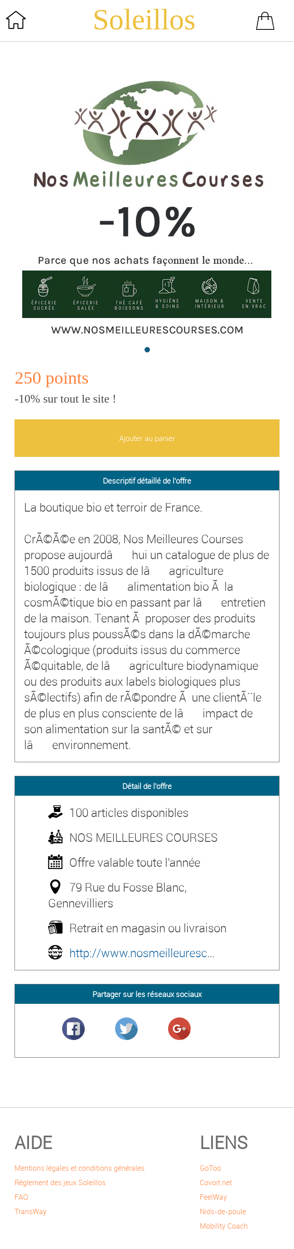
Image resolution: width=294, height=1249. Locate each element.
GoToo (210, 1168)
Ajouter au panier (147, 438)
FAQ (21, 1197)
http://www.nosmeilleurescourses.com (168, 953)
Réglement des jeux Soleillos (60, 1182)
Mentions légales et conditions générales (79, 1168)
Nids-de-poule (223, 1211)
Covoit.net (216, 1182)
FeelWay (213, 1197)
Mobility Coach (224, 1226)
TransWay (30, 1211)
